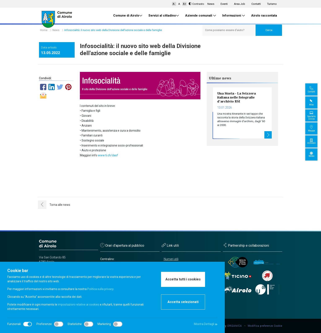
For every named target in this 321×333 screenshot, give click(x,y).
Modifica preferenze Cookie (265, 325)
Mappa (314, 128)
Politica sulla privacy (100, 289)
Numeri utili (171, 259)
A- (174, 3)
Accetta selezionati (183, 302)
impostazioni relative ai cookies (78, 304)
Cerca (268, 30)
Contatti (256, 3)
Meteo (315, 154)
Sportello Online (315, 115)
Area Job (239, 3)
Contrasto (196, 4)
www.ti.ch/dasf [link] (108, 155)
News (210, 3)
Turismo (272, 3)
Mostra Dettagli (205, 324)
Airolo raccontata (264, 15)
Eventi (224, 3)
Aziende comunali (200, 16)
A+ (184, 3)
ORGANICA (234, 325)
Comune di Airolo (127, 16)
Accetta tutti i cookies (183, 279)
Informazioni (233, 16)
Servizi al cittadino (163, 16)
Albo (315, 102)
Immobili (315, 141)
